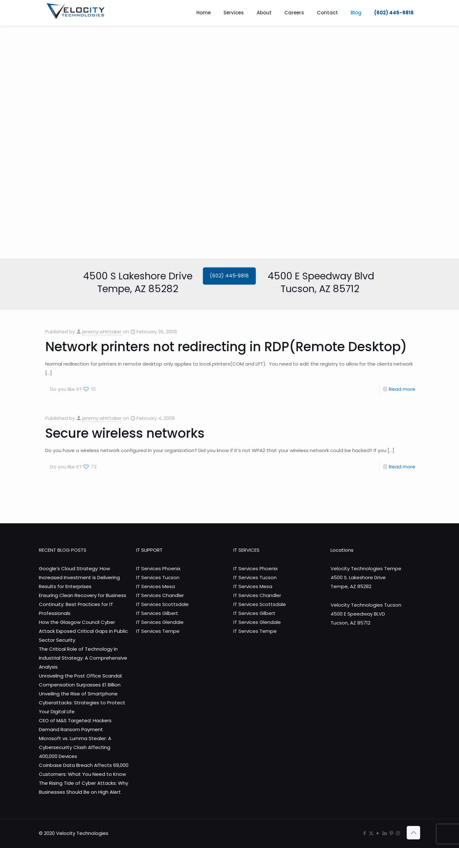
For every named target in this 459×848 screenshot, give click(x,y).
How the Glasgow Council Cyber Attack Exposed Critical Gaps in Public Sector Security (83, 631)
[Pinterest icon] (391, 833)
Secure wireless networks (125, 433)
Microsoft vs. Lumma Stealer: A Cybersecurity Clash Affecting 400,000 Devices (75, 747)
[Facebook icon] (364, 833)
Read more (402, 389)
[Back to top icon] (413, 832)
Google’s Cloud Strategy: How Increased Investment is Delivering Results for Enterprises (79, 577)
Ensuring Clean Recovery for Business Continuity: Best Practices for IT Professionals (82, 604)
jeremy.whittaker (102, 331)
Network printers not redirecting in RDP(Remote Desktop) (226, 347)
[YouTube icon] (377, 833)
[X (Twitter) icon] (371, 833)
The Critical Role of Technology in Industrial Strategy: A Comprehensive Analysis (83, 658)
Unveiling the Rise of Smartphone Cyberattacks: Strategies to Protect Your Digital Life (82, 702)
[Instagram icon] (398, 833)
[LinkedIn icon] (384, 833)
